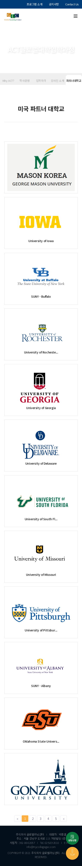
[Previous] (17, 818)
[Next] (63, 818)
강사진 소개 (57, 81)
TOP (72, 852)
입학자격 (41, 81)
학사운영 (24, 81)
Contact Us (72, 4)
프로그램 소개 (34, 4)
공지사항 (54, 4)
